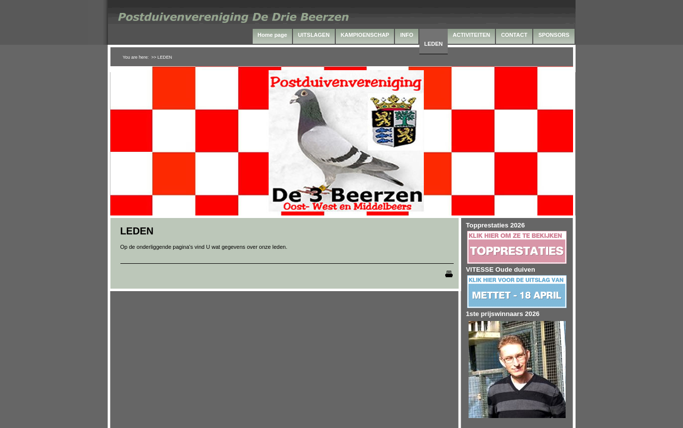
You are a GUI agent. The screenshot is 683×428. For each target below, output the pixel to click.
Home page (272, 35)
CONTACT (514, 35)
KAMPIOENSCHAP (365, 35)
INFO (406, 35)
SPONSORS (553, 35)
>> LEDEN (161, 57)
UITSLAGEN (314, 35)
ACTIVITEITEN (471, 35)
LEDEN (433, 44)
